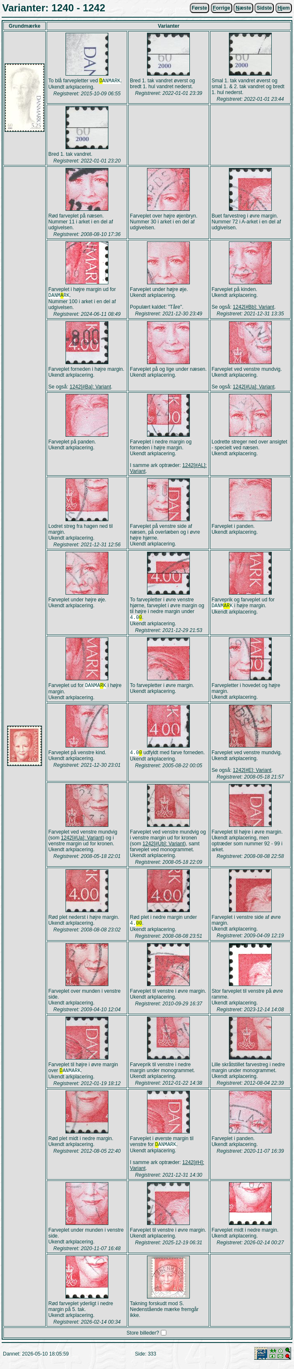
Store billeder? (142, 1338)
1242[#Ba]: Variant (90, 388)
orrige (221, 8)
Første (199, 8)
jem (284, 8)
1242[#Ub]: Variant (163, 846)
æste (243, 8)
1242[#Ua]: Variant (253, 388)
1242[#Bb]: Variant (253, 307)
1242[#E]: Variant (252, 773)
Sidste (264, 8)
